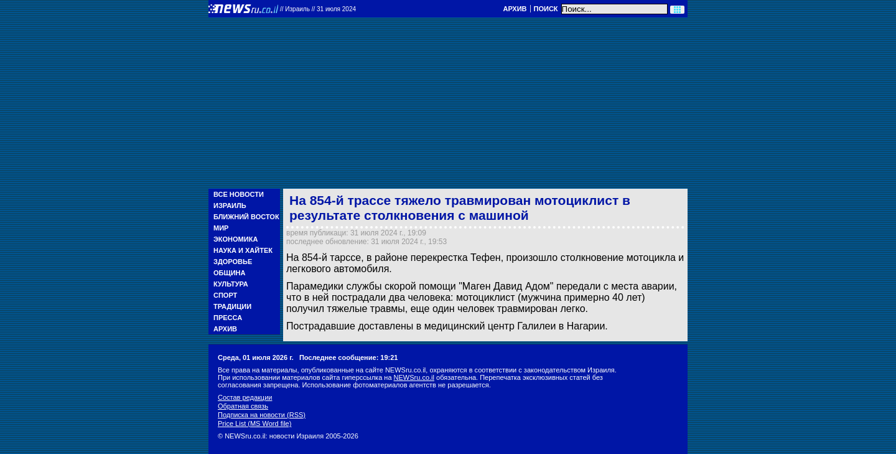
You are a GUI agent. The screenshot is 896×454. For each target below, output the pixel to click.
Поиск (546, 8)
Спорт (225, 295)
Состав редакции (245, 397)
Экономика (235, 239)
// (318, 9)
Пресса (227, 317)
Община (229, 273)
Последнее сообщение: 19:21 (348, 357)
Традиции (232, 306)
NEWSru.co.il (414, 377)
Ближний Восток (246, 216)
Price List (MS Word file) (254, 423)
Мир (220, 228)
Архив (514, 8)
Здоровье (232, 261)
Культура (230, 284)
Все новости (238, 194)
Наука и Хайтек (243, 250)
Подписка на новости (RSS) (262, 415)
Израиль (229, 205)
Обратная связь (243, 406)
